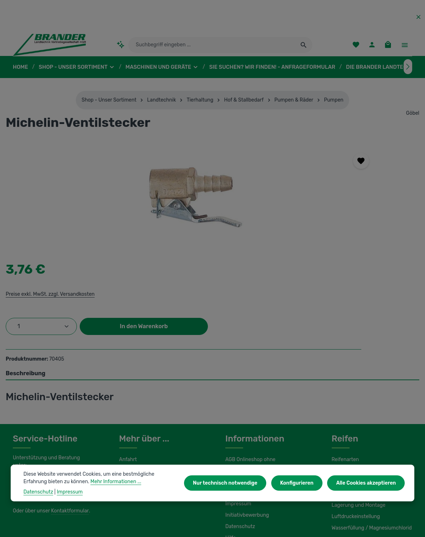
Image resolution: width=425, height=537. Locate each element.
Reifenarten (344, 379)
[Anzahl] (290, 217)
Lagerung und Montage (357, 425)
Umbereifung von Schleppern (364, 402)
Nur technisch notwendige (233, 483)
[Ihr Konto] (371, 48)
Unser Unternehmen (141, 390)
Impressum (237, 423)
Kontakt (127, 413)
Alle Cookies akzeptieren (367, 483)
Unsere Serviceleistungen (147, 402)
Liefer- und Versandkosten (254, 412)
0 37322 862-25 (38, 392)
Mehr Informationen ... (88, 481)
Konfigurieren (301, 483)
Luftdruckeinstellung (354, 436)
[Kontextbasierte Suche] (120, 48)
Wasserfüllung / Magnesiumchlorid (370, 447)
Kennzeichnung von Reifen (361, 390)
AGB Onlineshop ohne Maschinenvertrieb (250, 384)
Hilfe (230, 457)
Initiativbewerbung (245, 435)
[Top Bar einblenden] (404, 48)
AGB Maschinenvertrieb (251, 400)
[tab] (212, 292)
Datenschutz (239, 446)
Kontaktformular (68, 422)
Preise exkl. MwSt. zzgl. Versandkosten (298, 185)
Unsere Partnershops (142, 504)
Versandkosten (256, 526)
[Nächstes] (408, 73)
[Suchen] (303, 48)
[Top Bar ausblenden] (418, 17)
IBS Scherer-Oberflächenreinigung (51, 504)
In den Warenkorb (319, 240)
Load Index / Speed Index (360, 413)
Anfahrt (127, 379)
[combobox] (212, 48)
